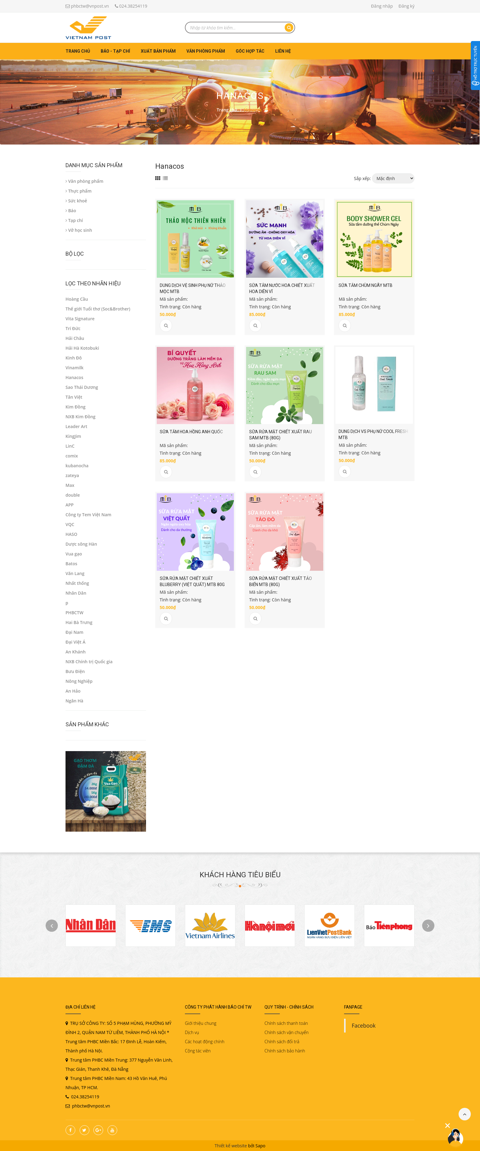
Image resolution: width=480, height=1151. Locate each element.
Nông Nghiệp (79, 681)
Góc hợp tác (250, 51)
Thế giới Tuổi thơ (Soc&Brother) (98, 309)
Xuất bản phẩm (158, 51)
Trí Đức (73, 328)
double (73, 495)
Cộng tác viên (198, 1051)
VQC (70, 524)
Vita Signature (80, 319)
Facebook (364, 1025)
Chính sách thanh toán (286, 1023)
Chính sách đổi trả (281, 1041)
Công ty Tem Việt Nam (88, 514)
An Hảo (73, 691)
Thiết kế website (231, 1146)
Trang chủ (78, 51)
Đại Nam (74, 632)
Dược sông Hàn (81, 544)
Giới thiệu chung (200, 1023)
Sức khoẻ (76, 201)
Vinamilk (75, 368)
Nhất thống (77, 583)
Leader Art (76, 426)
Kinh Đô (74, 358)
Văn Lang (75, 573)
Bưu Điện (75, 671)
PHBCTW (74, 612)
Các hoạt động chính (204, 1041)
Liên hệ (283, 51)
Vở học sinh (79, 230)
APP (69, 505)
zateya (72, 475)
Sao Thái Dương (82, 387)
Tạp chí (74, 220)
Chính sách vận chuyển (286, 1032)
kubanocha (77, 465)
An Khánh (76, 652)
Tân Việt (74, 397)
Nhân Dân (76, 593)
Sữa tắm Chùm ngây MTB (365, 285)
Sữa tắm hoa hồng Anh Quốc (191, 431)
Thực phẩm (79, 191)
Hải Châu (75, 338)
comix (72, 456)
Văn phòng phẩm (205, 51)
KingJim (73, 436)
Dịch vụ (192, 1032)
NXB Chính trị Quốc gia (89, 661)
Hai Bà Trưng (79, 622)
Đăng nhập (382, 6)
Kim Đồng (75, 407)
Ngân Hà (74, 701)
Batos (71, 563)
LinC (70, 446)
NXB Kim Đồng (81, 416)
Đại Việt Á (75, 642)
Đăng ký (406, 6)
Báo (71, 210)
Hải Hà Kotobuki (82, 348)
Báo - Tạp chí (115, 51)
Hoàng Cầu (77, 299)
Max (70, 485)
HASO (71, 534)
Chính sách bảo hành (284, 1051)
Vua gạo (74, 554)
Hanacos (74, 377)
